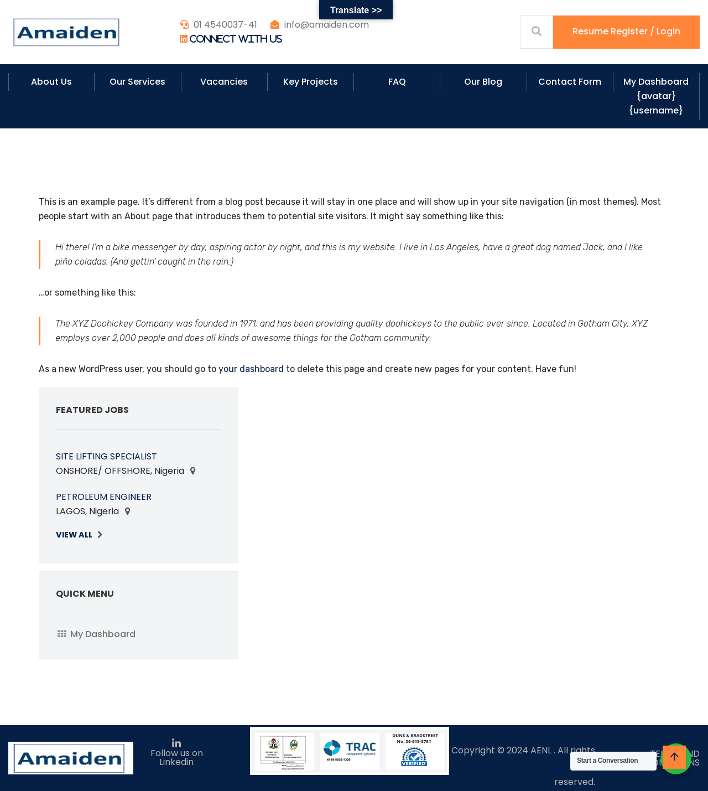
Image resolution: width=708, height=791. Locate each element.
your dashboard (251, 369)
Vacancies (224, 81)
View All (74, 534)
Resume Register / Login (626, 31)
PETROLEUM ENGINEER (104, 496)
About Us (51, 81)
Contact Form (569, 81)
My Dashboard (103, 634)
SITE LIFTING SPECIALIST (106, 456)
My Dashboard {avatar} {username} (656, 96)
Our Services (137, 81)
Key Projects (310, 81)
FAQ (397, 81)
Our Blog (483, 81)
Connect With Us (236, 38)
